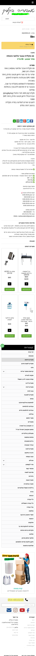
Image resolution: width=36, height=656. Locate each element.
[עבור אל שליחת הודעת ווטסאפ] (2, 346)
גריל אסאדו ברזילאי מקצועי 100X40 (26, 273)
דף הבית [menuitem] (30, 352)
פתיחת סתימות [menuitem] (28, 439)
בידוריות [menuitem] (31, 479)
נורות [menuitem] (31, 495)
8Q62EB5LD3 (26, 33)
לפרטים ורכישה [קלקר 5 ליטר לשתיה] (9, 336)
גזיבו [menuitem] (32, 368)
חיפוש (7, 19)
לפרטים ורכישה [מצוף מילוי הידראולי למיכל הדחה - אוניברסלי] (26, 336)
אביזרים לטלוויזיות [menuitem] (28, 408)
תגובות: (32, 241)
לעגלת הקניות (17, 22)
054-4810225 (16, 604)
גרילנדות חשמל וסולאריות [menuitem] (26, 491)
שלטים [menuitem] (31, 539)
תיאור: (32, 53)
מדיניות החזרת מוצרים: (26, 223)
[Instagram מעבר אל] (15, 616)
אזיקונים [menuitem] (30, 527)
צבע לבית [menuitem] (30, 392)
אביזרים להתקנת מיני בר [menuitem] (26, 531)
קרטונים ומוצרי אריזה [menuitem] (27, 372)
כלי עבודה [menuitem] (30, 503)
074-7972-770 (10, 632)
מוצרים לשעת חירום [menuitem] (27, 364)
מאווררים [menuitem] (30, 424)
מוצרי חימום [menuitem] (29, 420)
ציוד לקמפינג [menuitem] (29, 467)
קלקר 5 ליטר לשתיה (9, 319)
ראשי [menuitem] (33, 625)
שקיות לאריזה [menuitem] (29, 376)
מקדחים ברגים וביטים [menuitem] (27, 535)
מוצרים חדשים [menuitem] (29, 360)
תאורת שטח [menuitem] (29, 483)
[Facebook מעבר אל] (28, 616)
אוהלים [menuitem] (31, 463)
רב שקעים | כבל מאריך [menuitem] (26, 427)
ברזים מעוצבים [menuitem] (28, 443)
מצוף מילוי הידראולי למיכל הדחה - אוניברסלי (26, 319)
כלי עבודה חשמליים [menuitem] (28, 507)
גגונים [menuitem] (31, 400)
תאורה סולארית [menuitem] (28, 487)
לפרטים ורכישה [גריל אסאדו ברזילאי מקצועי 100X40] (26, 289)
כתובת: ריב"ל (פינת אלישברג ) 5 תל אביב (10, 628)
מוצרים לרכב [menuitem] (29, 384)
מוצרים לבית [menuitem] (29, 388)
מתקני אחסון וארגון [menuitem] (28, 543)
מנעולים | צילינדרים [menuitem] (28, 435)
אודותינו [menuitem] (33, 627)
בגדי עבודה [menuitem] (30, 511)
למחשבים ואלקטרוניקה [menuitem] (26, 404)
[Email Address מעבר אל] (9, 616)
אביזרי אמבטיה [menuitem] (28, 447)
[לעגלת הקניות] (18, 22)
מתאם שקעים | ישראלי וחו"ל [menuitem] (25, 431)
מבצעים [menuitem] (31, 356)
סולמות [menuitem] (31, 515)
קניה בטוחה (18, 594)
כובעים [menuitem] (31, 499)
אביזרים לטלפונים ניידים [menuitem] (26, 412)
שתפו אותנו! (15, 640)
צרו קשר (15, 622)
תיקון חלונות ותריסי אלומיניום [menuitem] (25, 547)
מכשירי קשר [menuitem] (29, 471)
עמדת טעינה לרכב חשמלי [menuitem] (26, 380)
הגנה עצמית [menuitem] (29, 459)
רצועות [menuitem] (31, 523)
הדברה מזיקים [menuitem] (29, 455)
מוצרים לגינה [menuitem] (29, 451)
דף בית (33, 29)
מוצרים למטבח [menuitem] (28, 396)
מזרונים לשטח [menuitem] (29, 475)
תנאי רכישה (15, 635)
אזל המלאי (28, 44)
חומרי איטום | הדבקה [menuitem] (26, 519)
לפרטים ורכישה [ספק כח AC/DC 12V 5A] (9, 289)
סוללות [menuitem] (31, 416)
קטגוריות (28, 347)
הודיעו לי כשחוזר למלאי (26, 46)
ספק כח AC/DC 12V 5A (9, 272)
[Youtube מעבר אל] (22, 616)
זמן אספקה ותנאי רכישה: (26, 126)
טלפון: (16, 632)
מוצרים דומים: (30, 246)
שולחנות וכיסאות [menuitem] (28, 551)
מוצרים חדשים (25, 29)
